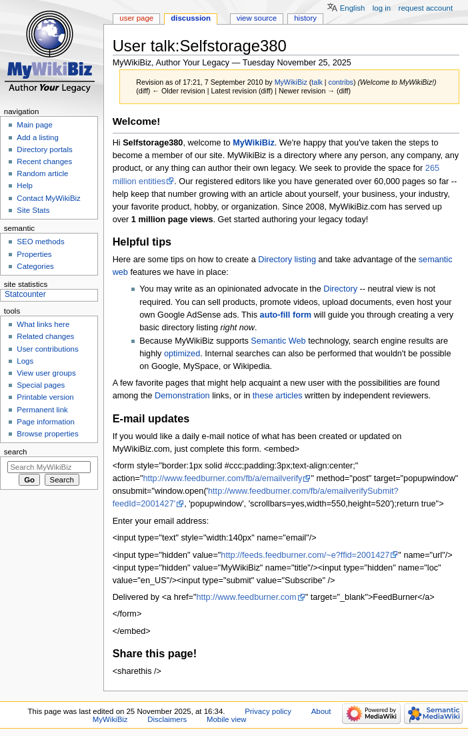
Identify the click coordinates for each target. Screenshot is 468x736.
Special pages (41, 385)
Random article (42, 173)
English (352, 8)
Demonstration (182, 395)
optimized (182, 353)
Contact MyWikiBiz (48, 198)
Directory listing (287, 259)
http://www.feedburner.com (246, 597)
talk (317, 82)
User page (136, 18)
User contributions (47, 349)
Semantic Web (278, 341)
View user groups (46, 373)
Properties (34, 254)
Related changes (45, 336)
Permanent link (42, 410)
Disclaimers (167, 719)
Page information (46, 422)
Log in (382, 8)
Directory (340, 289)
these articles (278, 395)
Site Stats (33, 210)
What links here (43, 324)
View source (257, 18)
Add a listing (37, 137)
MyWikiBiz (254, 142)
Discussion (191, 18)
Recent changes (44, 161)
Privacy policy (268, 711)
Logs (25, 361)
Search (15, 452)
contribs (341, 82)
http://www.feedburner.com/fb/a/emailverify (222, 478)
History (305, 18)
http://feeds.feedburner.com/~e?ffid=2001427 (305, 555)
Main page (35, 125)
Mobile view (227, 719)
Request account (426, 8)
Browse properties (47, 434)
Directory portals (44, 149)
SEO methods (40, 242)
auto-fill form (286, 315)
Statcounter (25, 294)
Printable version (45, 397)
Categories (35, 266)
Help (25, 185)
